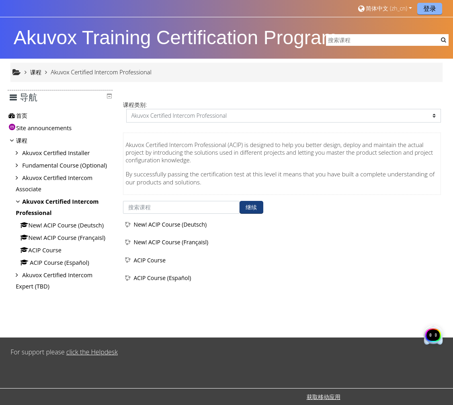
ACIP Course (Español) (162, 278)
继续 (251, 207)
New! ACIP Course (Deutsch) (170, 224)
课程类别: (135, 104)
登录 (429, 8)
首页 (27, 115)
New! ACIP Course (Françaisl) (170, 242)
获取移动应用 (323, 397)
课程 (27, 140)
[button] (384, 8)
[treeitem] (63, 115)
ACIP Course (149, 260)
